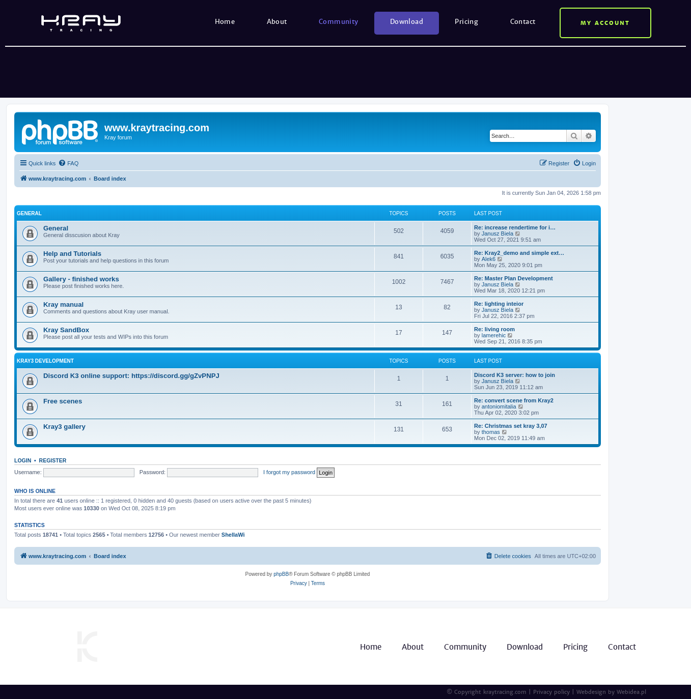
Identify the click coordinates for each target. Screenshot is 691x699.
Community (338, 21)
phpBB (281, 574)
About (277, 21)
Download (406, 21)
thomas (491, 432)
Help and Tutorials (72, 253)
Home (225, 21)
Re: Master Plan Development (513, 278)
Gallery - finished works (81, 279)
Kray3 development (45, 361)
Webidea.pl (631, 691)
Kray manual (63, 304)
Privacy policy (551, 691)
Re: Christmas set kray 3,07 (510, 426)
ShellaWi (233, 535)
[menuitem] (68, 163)
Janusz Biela (497, 233)
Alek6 (489, 259)
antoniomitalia (499, 406)
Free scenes (62, 401)
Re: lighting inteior (498, 304)
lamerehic (494, 335)
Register (53, 460)
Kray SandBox (66, 330)
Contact (523, 21)
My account (605, 22)
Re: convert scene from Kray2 (514, 400)
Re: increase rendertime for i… (515, 227)
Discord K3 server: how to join (514, 375)
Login (22, 460)
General (29, 213)
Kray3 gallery (64, 426)
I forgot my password (289, 472)
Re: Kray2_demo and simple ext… (519, 253)
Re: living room (494, 329)
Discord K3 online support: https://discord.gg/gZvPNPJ (131, 376)
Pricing (466, 21)
